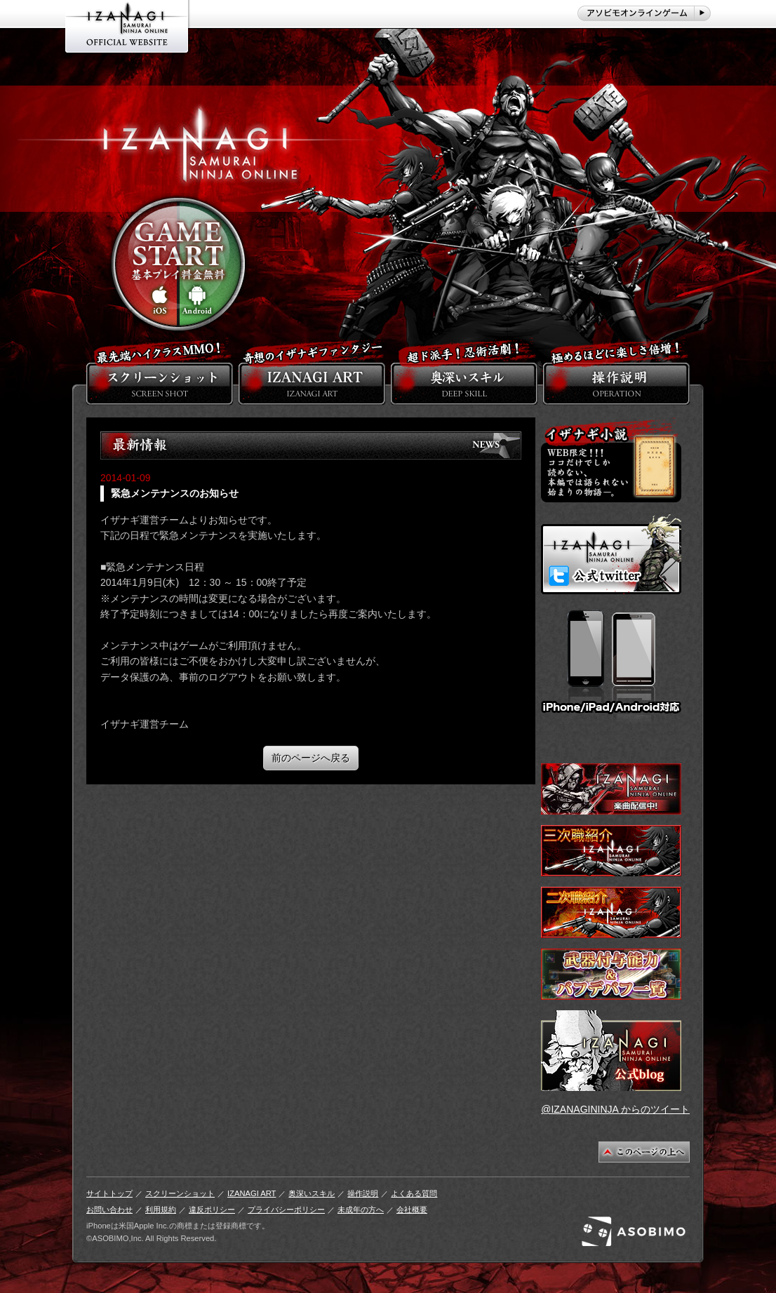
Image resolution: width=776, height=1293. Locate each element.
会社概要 (411, 1209)
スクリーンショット (180, 1193)
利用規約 (160, 1209)
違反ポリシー (212, 1209)
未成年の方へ (360, 1209)
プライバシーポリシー (286, 1209)
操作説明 (362, 1193)
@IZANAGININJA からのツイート (615, 1109)
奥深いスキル (311, 1193)
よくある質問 (414, 1193)
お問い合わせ (109, 1209)
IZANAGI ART (251, 1193)
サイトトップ (109, 1193)
